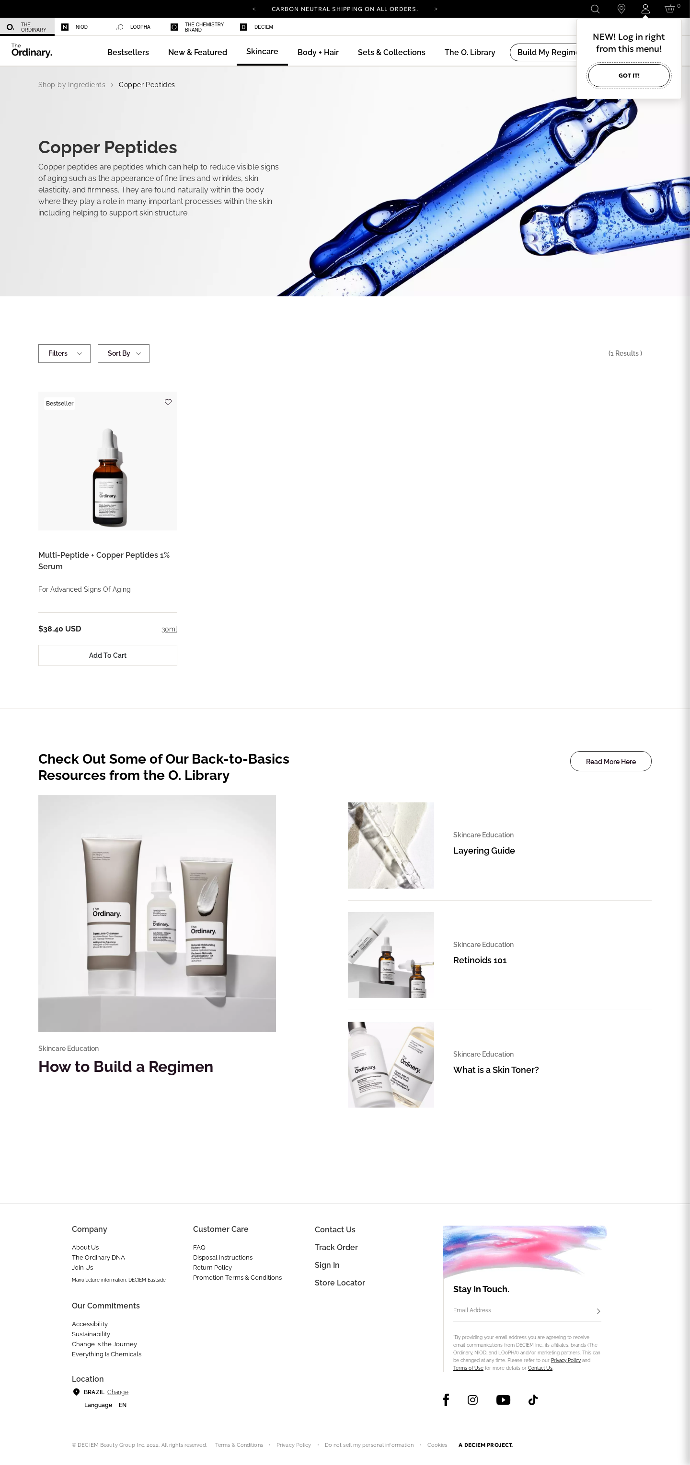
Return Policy (212, 1267)
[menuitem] (27, 27)
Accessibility (90, 1324)
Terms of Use (468, 1368)
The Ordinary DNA (98, 1257)
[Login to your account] (645, 9)
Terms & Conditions (239, 1445)
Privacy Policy (566, 1360)
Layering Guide (484, 850)
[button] (198, 52)
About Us (85, 1247)
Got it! (629, 75)
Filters (64, 354)
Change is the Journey (104, 1344)
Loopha (133, 27)
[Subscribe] (598, 1311)
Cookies (437, 1445)
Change (117, 1392)
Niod (74, 27)
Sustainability (91, 1334)
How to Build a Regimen (125, 1066)
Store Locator (340, 1282)
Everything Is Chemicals (106, 1354)
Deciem (256, 27)
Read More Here (611, 762)
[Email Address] (527, 1311)
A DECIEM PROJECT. (486, 1445)
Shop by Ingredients (71, 85)
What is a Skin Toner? (496, 1070)
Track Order (336, 1247)
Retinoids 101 (479, 960)
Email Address (472, 1310)
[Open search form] (595, 9)
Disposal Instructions (223, 1257)
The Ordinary (26, 27)
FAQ (199, 1247)
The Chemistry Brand (197, 27)
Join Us (82, 1267)
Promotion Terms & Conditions (237, 1277)
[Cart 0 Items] (671, 9)
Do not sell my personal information (369, 1445)
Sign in (327, 1265)
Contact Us (540, 1368)
